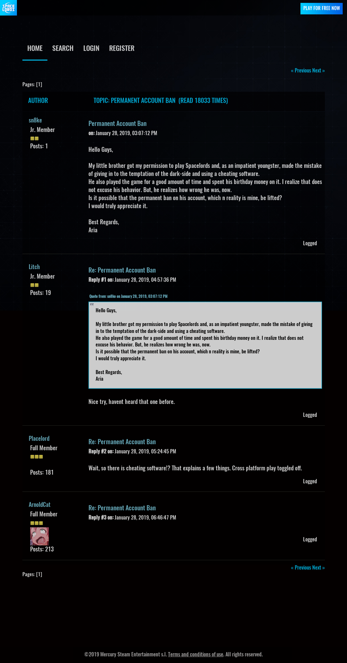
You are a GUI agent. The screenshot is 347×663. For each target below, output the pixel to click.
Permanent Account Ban (117, 124)
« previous (301, 71)
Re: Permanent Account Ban (122, 270)
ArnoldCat (40, 505)
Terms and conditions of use (195, 655)
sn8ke (35, 121)
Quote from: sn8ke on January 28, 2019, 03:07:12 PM (128, 297)
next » (318, 71)
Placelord (39, 439)
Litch (34, 267)
